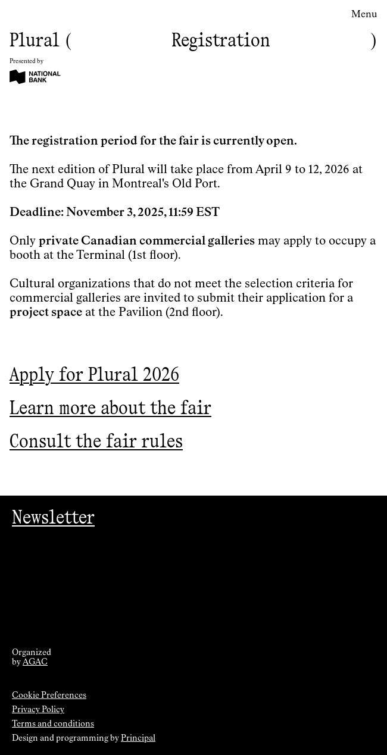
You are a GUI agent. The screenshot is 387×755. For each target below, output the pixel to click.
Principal (138, 738)
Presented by (26, 61)
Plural (35, 39)
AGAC (35, 662)
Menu (364, 15)
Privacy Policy (38, 710)
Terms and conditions (53, 724)
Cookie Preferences (49, 695)
